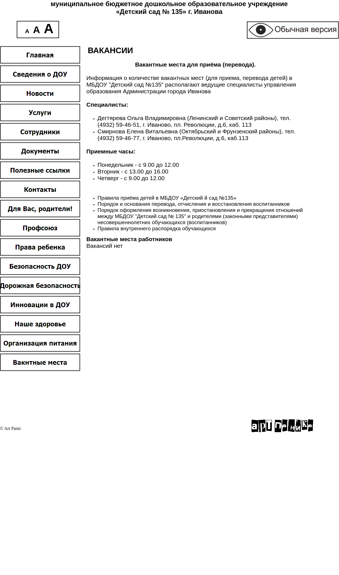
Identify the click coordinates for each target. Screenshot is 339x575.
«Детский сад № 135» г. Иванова (169, 11)
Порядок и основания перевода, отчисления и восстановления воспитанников (193, 204)
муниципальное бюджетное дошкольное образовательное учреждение (169, 4)
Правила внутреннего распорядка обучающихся (156, 228)
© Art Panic (10, 428)
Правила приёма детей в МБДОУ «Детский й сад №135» (166, 198)
